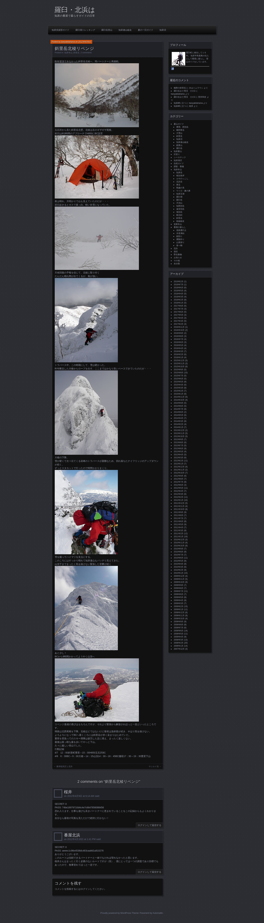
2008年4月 (178, 637)
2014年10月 (179, 400)
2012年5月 (178, 488)
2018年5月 (178, 290)
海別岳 (179, 212)
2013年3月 (178, 457)
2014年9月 (178, 403)
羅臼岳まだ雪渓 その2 (184, 91)
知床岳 (179, 172)
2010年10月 (179, 545)
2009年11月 (179, 579)
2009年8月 (178, 588)
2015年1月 (178, 394)
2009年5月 (178, 597)
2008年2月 (178, 643)
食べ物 (179, 245)
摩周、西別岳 (182, 127)
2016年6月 (178, 342)
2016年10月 (179, 330)
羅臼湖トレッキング (85, 30)
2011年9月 (178, 512)
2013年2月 (178, 460)
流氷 (176, 248)
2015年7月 (178, 375)
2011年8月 (178, 515)
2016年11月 (179, 327)
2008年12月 (179, 612)
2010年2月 (178, 570)
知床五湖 (180, 194)
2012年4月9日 (84, 42)
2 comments (86, 52)
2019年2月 (178, 281)
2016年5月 (178, 345)
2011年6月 (178, 521)
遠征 (176, 251)
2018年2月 (178, 300)
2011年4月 (178, 527)
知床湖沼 (178, 160)
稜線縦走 (180, 221)
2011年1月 (178, 536)
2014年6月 (178, 412)
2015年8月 (178, 372)
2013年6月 (178, 448)
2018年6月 (178, 287)
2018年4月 (178, 293)
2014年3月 (178, 421)
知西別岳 (180, 206)
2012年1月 (178, 500)
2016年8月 (178, 336)
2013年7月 (178, 445)
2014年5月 (178, 415)
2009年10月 (179, 582)
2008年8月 (178, 624)
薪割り (179, 236)
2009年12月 (179, 576)
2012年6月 (178, 485)
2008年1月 (178, 646)
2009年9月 (178, 585)
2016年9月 (178, 333)
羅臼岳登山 (106, 30)
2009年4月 (178, 600)
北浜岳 (179, 181)
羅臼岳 (179, 148)
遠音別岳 (180, 209)
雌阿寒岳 (180, 130)
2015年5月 (178, 382)
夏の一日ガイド (145, 30)
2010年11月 (179, 542)
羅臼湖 (179, 197)
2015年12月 (179, 360)
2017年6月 (178, 312)
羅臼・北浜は (75, 9)
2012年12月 (179, 467)
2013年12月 (179, 430)
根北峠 (179, 215)
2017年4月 (178, 318)
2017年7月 (178, 309)
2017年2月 (178, 324)
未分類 (177, 263)
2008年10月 (179, 618)
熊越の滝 (180, 188)
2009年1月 (178, 609)
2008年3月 (178, 640)
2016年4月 (178, 348)
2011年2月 (178, 533)
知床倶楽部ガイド (60, 30)
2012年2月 (178, 497)
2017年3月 (178, 321)
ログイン (85, 889)
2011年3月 (178, 530)
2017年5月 (178, 315)
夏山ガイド (179, 124)
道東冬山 (178, 224)
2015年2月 (178, 391)
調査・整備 (179, 166)
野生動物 (178, 254)
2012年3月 (178, 494)
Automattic (158, 913)
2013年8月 (178, 442)
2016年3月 (178, 351)
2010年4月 (178, 564)
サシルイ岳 (154, 766)
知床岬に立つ (180, 103)
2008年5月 (178, 634)
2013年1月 (178, 464)
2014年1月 (178, 427)
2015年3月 (178, 388)
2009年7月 (178, 591)
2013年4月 (178, 454)
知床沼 (162, 30)
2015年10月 (179, 366)
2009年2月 (178, 606)
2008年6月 (178, 631)
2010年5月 (178, 561)
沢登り (177, 154)
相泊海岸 (180, 175)
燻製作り (180, 239)
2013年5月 (178, 451)
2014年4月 (178, 418)
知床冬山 (68, 52)
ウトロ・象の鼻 (183, 191)
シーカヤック (180, 157)
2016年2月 (178, 354)
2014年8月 (178, 406)
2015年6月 (178, 378)
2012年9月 (178, 476)
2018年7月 (178, 284)
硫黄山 (179, 145)
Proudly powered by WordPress (115, 913)
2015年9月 (178, 369)
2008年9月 (178, 621)
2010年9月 (178, 549)
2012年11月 (179, 470)
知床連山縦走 (125, 30)
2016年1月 (178, 357)
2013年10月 (179, 436)
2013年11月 (179, 433)
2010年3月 (178, 567)
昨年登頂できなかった (66, 61)
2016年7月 (178, 339)
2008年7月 (178, 627)
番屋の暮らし (180, 227)
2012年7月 (178, 482)
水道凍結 (180, 233)
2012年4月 (178, 491)
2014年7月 (178, 409)
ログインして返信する (149, 825)
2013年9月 (178, 439)
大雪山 (179, 133)
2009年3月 (178, 603)
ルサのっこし (182, 178)
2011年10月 (179, 509)
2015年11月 (179, 363)
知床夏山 (178, 151)
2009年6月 (178, 594)
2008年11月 (179, 615)
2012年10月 (179, 473)
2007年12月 (179, 649)
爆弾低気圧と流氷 (64, 766)
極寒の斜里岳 (180, 88)
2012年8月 (178, 479)
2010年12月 (179, 539)
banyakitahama (68, 42)
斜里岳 (76, 52)
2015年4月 (178, 385)
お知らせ (178, 257)
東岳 (178, 185)
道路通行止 (181, 230)
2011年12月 (179, 503)
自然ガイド (179, 163)
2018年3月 (178, 297)
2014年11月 (179, 397)
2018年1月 (178, 303)
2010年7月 (178, 555)
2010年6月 (178, 558)
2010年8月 (178, 552)
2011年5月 (178, 524)
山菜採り (180, 242)
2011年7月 (178, 518)
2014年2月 (178, 424)
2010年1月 (178, 573)
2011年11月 (179, 506)
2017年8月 (178, 306)
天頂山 (179, 203)
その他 (177, 260)
